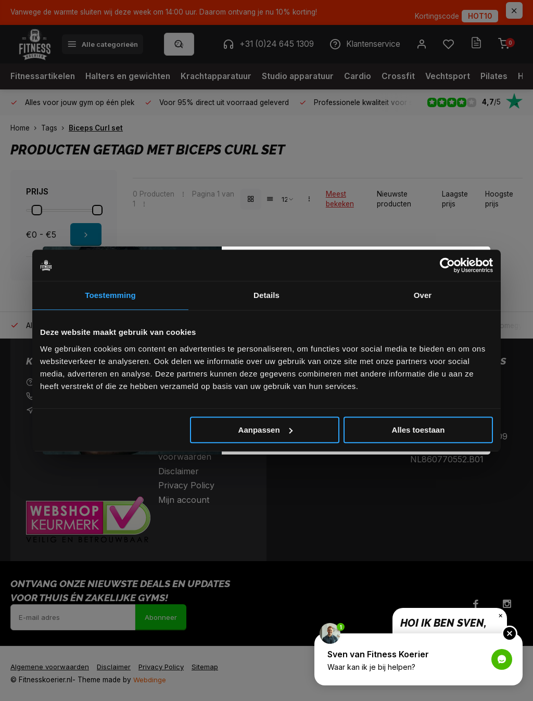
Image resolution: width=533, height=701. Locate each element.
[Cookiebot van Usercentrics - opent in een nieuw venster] (447, 265)
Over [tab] (423, 295)
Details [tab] (266, 295)
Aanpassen (265, 429)
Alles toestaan (418, 429)
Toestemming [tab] (110, 295)
